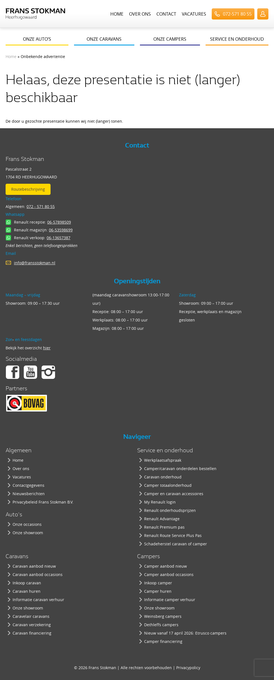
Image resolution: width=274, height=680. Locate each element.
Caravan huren (26, 591)
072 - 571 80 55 (41, 206)
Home (116, 14)
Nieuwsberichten (29, 494)
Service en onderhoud (237, 39)
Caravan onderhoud (163, 477)
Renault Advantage (162, 519)
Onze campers (169, 39)
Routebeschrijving (28, 189)
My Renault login (160, 502)
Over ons (140, 14)
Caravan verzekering (32, 625)
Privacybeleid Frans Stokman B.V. (43, 502)
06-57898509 (59, 222)
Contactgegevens (28, 485)
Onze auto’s (37, 39)
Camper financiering (163, 641)
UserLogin (263, 14)
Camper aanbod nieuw (165, 566)
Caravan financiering (32, 633)
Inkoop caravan (27, 583)
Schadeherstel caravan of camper (175, 544)
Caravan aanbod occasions (38, 574)
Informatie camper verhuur (169, 599)
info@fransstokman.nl (34, 262)
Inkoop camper (158, 583)
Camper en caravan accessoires (173, 494)
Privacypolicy (188, 667)
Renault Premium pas (164, 527)
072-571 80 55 (237, 14)
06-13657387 (58, 237)
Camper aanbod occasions (169, 574)
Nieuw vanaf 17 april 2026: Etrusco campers (185, 633)
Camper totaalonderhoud (168, 485)
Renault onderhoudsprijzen (170, 510)
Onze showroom (28, 533)
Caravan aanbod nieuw (34, 566)
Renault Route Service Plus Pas (173, 535)
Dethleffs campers (161, 625)
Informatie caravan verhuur (38, 599)
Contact (166, 14)
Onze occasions (27, 524)
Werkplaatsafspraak (162, 460)
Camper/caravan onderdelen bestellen (180, 468)
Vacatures (194, 14)
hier (47, 347)
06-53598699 (61, 230)
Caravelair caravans (31, 616)
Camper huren (157, 591)
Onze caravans (104, 39)
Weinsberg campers (163, 616)
